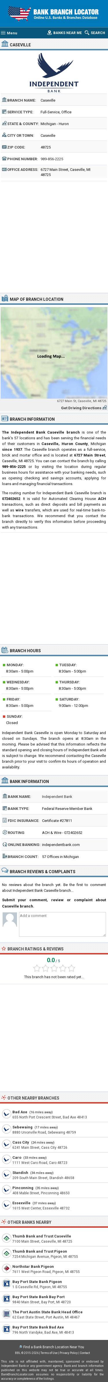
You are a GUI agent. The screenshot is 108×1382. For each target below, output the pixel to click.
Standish (20, 1173)
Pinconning (22, 1188)
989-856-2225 (52, 159)
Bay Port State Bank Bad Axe (38, 1327)
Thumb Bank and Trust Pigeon (39, 1251)
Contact (85, 1353)
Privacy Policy (69, 1353)
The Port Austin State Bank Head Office (47, 1312)
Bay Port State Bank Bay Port (38, 1297)
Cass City (20, 1142)
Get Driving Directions (81, 408)
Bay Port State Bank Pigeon (37, 1282)
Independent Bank (57, 796)
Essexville (21, 1203)
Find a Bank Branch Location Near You (53, 1347)
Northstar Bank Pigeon (33, 1266)
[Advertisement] (54, 236)
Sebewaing (22, 1127)
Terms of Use (49, 1353)
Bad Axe (19, 1112)
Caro (16, 1157)
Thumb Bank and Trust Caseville (41, 1236)
